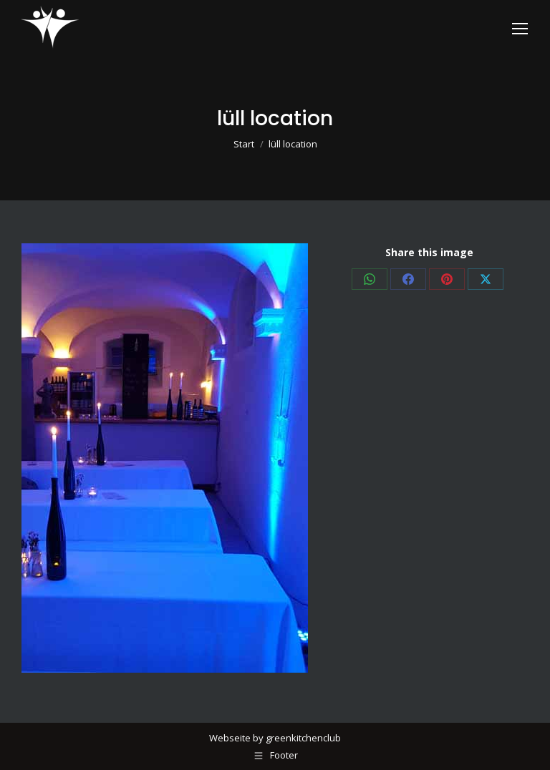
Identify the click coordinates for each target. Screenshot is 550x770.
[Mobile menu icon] (520, 28)
